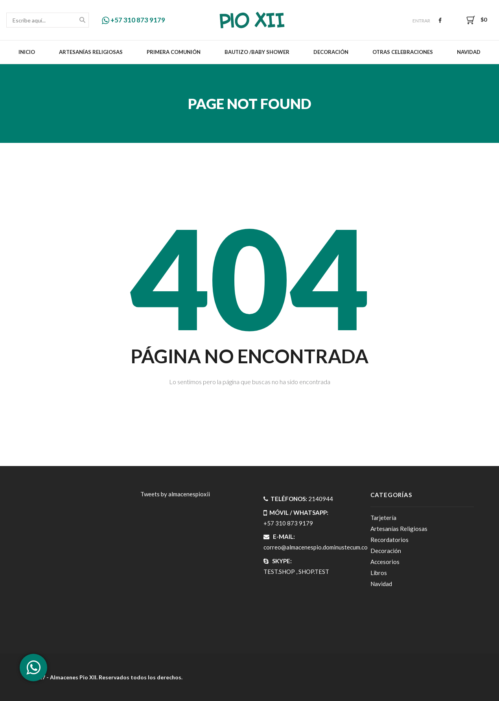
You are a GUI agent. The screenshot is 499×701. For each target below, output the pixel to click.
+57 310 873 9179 (133, 20)
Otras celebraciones (402, 52)
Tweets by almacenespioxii (175, 494)
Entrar (421, 21)
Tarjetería (383, 517)
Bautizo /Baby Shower (257, 52)
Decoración (330, 52)
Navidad (469, 52)
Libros (378, 572)
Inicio (26, 52)
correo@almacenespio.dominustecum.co (315, 547)
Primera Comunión (174, 52)
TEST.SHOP (279, 571)
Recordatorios (389, 539)
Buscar (82, 21)
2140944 (320, 498)
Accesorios (385, 561)
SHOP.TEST (313, 571)
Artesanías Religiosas (91, 52)
